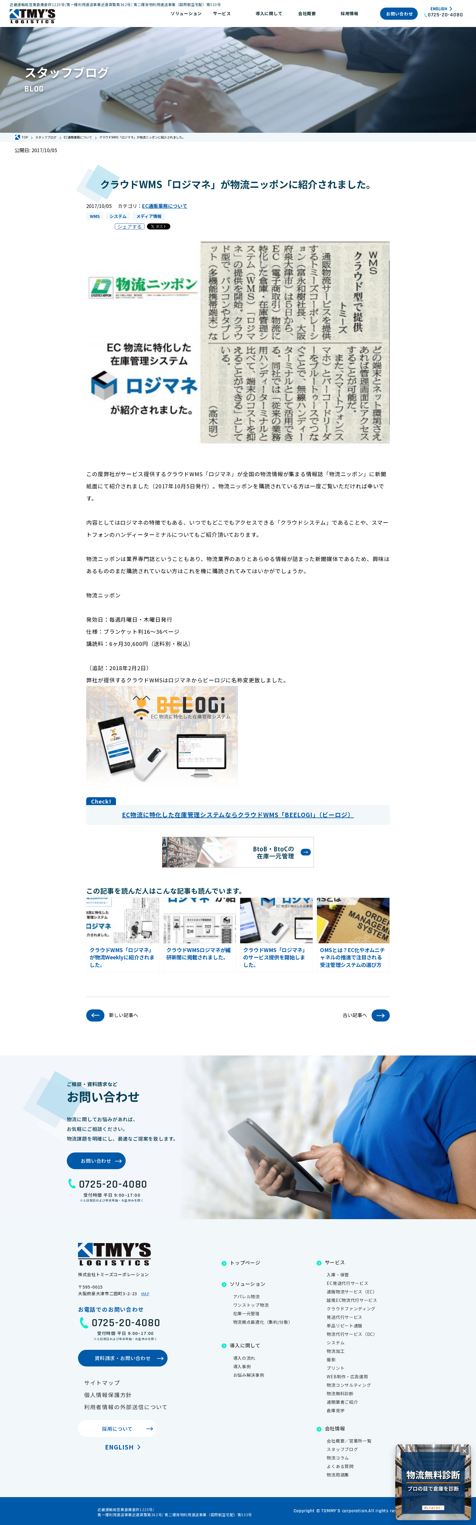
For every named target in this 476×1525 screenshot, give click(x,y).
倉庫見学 (336, 1410)
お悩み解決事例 (248, 1375)
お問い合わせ (399, 14)
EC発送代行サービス (347, 1283)
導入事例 (242, 1366)
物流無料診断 (340, 1393)
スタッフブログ (342, 1449)
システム (118, 216)
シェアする (129, 226)
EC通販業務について (164, 205)
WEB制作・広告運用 (347, 1376)
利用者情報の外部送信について (126, 1407)
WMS (95, 216)
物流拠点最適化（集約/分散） (263, 1322)
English (438, 9)
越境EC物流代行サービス (352, 1300)
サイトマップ (102, 1382)
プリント (336, 1368)
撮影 (331, 1359)
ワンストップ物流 (251, 1305)
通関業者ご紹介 (342, 1402)
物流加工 (336, 1351)
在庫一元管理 (246, 1313)
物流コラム (338, 1458)
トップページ (245, 1262)
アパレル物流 (246, 1296)
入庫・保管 (338, 1275)
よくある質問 (340, 1466)
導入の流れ (244, 1358)
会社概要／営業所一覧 (349, 1441)
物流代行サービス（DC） (352, 1334)
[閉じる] (464, 1451)
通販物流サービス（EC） (352, 1292)
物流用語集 (338, 1475)
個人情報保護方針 (108, 1395)
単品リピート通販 (344, 1326)
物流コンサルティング (349, 1385)
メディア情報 (149, 216)
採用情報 (350, 13)
